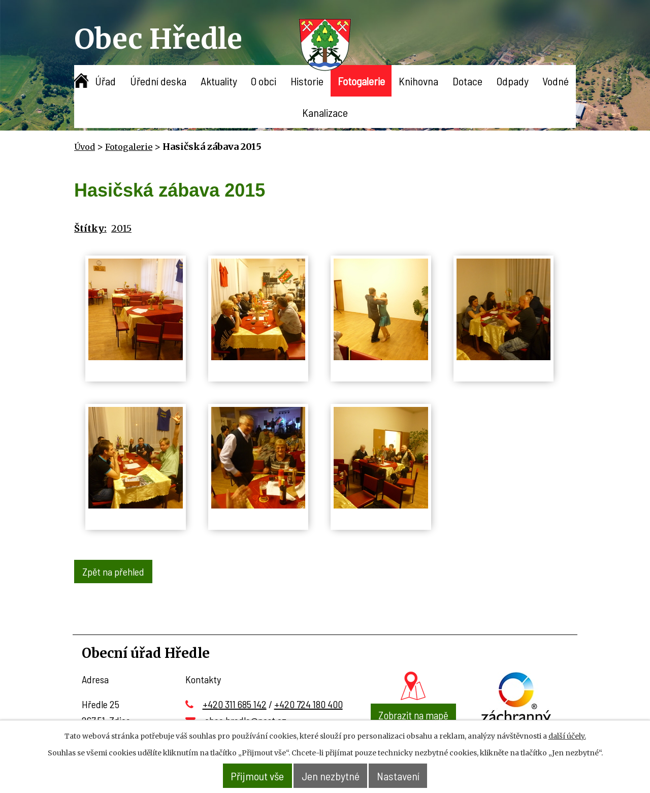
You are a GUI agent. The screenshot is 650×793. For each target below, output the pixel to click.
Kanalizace (325, 112)
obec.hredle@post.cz (245, 718)
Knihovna (418, 80)
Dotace (467, 80)
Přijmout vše (248, 776)
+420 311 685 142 (235, 702)
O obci (263, 80)
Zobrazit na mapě (413, 713)
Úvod (81, 81)
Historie (306, 80)
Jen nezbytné (331, 776)
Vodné (555, 80)
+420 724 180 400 (308, 702)
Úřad (105, 80)
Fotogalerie (361, 80)
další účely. (567, 736)
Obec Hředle (158, 38)
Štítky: (90, 228)
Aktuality (219, 80)
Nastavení (407, 776)
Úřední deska (158, 80)
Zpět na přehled (115, 570)
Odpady (513, 80)
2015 (121, 228)
